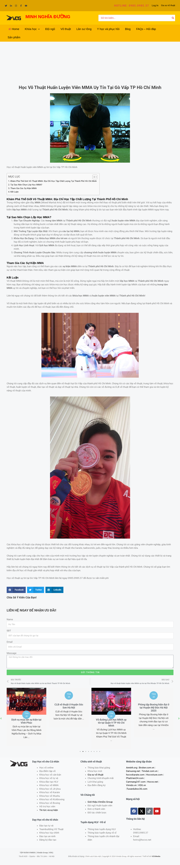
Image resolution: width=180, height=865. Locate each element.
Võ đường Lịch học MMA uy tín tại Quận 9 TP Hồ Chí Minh (111, 722)
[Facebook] (21, 6)
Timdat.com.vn (149, 771)
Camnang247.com (136, 781)
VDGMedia (156, 856)
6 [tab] (94, 751)
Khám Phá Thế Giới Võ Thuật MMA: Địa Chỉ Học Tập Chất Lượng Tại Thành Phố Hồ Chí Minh (53, 181)
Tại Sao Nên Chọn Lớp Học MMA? (26, 184)
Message (11, 653)
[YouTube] (26, 6)
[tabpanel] (26, 717)
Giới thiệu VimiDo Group (100, 801)
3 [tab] (86, 751)
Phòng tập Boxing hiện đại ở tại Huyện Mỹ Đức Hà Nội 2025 (153, 707)
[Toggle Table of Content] (93, 177)
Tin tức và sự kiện (48, 810)
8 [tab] (99, 751)
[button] (131, 5)
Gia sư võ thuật (168, 5)
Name (10, 619)
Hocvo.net (152, 781)
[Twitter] (6, 6)
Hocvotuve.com (154, 774)
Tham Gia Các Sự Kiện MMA (23, 188)
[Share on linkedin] (54, 590)
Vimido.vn (131, 785)
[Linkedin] (11, 6)
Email (10, 641)
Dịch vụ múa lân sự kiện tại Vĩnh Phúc (26, 721)
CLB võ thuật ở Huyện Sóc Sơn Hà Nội (68, 706)
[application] (38, 29)
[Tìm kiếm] (173, 18)
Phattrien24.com (135, 778)
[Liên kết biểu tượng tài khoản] (155, 5)
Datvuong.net (133, 771)
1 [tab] (80, 751)
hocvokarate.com (135, 774)
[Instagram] (16, 6)
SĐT (9, 630)
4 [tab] (88, 751)
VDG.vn (142, 785)
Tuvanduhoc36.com (137, 788)
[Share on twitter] (35, 590)
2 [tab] (83, 751)
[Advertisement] (90, 62)
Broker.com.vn (146, 767)
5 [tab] (91, 751)
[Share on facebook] (16, 590)
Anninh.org (131, 767)
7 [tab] (97, 751)
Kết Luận (14, 192)
